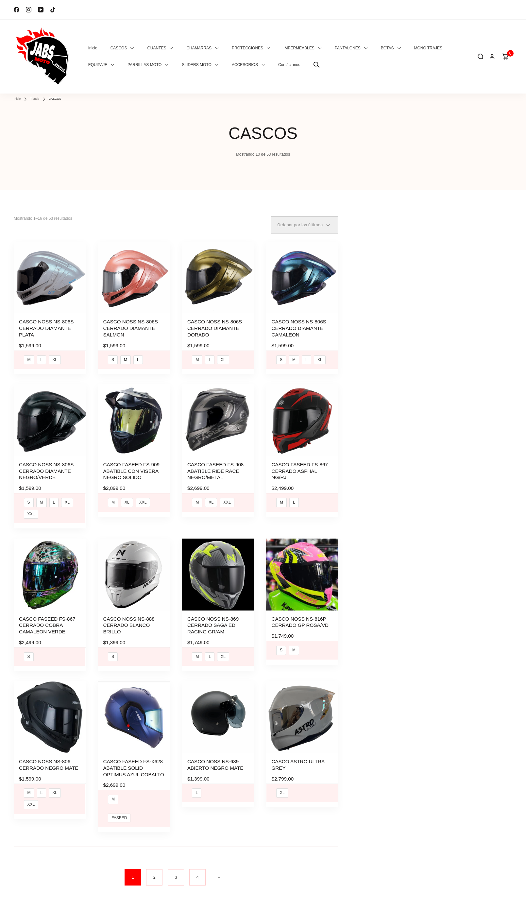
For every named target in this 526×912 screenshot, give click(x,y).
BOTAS (387, 48)
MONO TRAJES (428, 48)
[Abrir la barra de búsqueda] (316, 65)
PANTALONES (348, 48)
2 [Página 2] (154, 872)
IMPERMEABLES (298, 48)
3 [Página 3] (176, 872)
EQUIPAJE (97, 64)
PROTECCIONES (247, 48)
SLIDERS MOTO (196, 64)
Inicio (92, 48)
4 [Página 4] (197, 872)
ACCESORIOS (245, 64)
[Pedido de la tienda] (304, 224)
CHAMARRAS (199, 48)
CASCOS (118, 48)
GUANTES (156, 48)
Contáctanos (289, 64)
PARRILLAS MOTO (144, 64)
